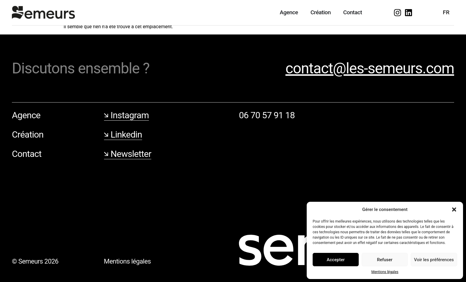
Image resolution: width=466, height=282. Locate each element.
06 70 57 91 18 (267, 115)
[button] (454, 209)
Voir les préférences (434, 259)
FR (446, 12)
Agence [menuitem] (289, 12)
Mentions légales (385, 272)
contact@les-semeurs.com (369, 68)
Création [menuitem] (321, 12)
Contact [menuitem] (352, 12)
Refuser (384, 259)
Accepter (335, 259)
